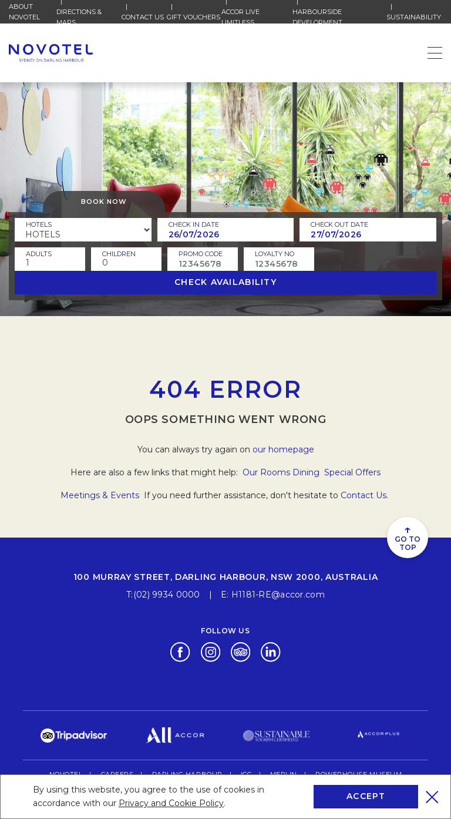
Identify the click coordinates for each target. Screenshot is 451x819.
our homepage (283, 449)
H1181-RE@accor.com (278, 594)
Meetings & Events (101, 495)
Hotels (39, 224)
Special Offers (352, 472)
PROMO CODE (201, 254)
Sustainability (413, 16)
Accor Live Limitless (256, 17)
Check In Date (194, 224)
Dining (307, 472)
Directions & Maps (89, 17)
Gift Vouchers (193, 16)
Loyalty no (274, 254)
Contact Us (143, 16)
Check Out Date (339, 224)
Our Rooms (266, 472)
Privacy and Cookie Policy (171, 803)
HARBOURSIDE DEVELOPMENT (339, 17)
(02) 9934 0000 (166, 594)
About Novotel (32, 11)
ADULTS (39, 254)
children (119, 254)
